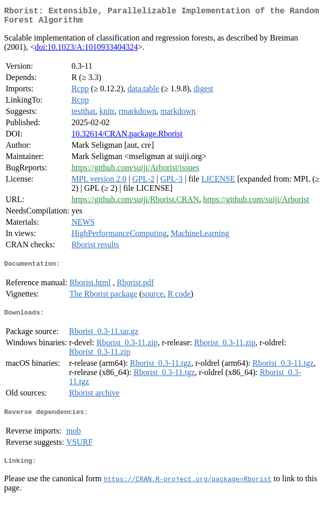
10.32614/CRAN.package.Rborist (126, 137)
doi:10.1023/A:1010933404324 (86, 51)
